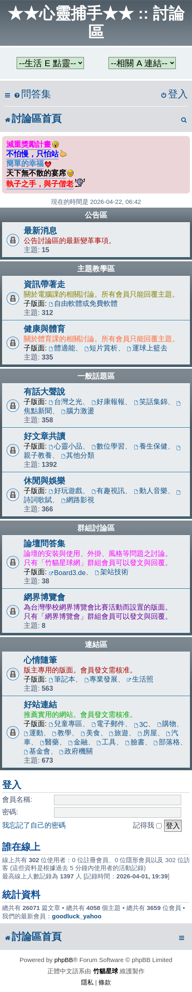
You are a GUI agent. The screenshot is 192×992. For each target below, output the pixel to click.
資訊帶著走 (44, 284)
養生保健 (150, 446)
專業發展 (101, 679)
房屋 (147, 733)
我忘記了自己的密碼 (34, 825)
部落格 (166, 742)
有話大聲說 (44, 391)
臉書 (135, 742)
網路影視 (78, 499)
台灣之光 (65, 401)
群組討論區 (96, 528)
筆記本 (62, 679)
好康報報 (108, 401)
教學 (61, 733)
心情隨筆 (40, 660)
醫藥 (49, 742)
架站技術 (111, 571)
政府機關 (76, 751)
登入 (11, 784)
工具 (106, 742)
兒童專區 (65, 723)
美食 (90, 733)
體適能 (62, 348)
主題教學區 (96, 269)
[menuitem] (32, 94)
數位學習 (108, 446)
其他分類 (78, 455)
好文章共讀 (44, 436)
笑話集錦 (150, 401)
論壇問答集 (44, 543)
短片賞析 (101, 348)
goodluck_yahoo (76, 916)
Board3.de (67, 572)
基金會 (37, 751)
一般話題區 (96, 376)
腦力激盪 (78, 410)
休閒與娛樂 (44, 480)
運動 (33, 733)
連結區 (96, 644)
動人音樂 (150, 490)
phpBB (63, 959)
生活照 (140, 679)
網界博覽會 (44, 597)
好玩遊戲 (65, 490)
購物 (167, 723)
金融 (78, 742)
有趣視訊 (108, 490)
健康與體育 (44, 328)
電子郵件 (108, 723)
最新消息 (40, 230)
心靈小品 (65, 446)
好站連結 (40, 704)
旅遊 (118, 733)
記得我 (147, 825)
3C (141, 724)
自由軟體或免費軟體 (83, 303)
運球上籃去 (147, 348)
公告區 (96, 215)
